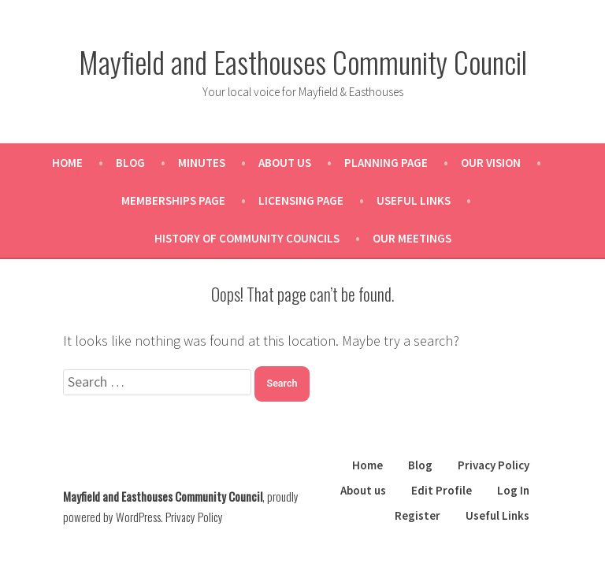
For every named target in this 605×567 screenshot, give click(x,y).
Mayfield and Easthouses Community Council (303, 61)
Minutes (201, 162)
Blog (130, 162)
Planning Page (386, 162)
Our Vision (491, 162)
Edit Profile (441, 490)
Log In (513, 490)
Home (67, 162)
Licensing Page (300, 200)
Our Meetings (412, 238)
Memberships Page (173, 200)
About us (284, 162)
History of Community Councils (247, 238)
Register (417, 515)
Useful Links (414, 200)
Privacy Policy (493, 465)
